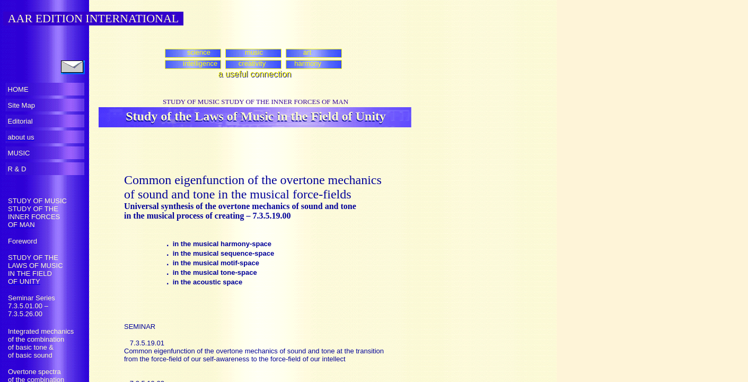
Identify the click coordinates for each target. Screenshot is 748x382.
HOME (17, 89)
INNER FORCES (34, 217)
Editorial (19, 121)
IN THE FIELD (30, 273)
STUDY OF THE (33, 209)
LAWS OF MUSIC (35, 266)
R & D (16, 169)
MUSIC (18, 153)
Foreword (22, 241)
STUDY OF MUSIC (37, 201)
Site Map (20, 105)
